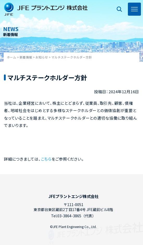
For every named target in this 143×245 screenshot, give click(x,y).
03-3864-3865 (69, 215)
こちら (46, 159)
